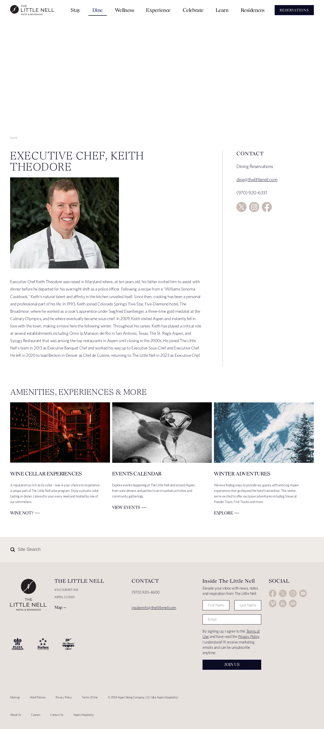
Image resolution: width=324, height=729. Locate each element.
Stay (75, 10)
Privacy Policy (248, 636)
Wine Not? (21, 512)
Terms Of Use (90, 697)
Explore (223, 512)
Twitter (241, 207)
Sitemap (15, 697)
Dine (97, 10)
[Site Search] (139, 549)
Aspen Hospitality (83, 715)
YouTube (303, 593)
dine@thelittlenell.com (256, 179)
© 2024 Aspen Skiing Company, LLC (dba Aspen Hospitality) (143, 697)
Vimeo (272, 603)
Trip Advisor (293, 603)
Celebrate (193, 10)
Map (58, 607)
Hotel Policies (38, 697)
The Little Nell (32, 10)
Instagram (254, 207)
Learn (222, 10)
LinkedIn (283, 603)
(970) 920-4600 (146, 592)
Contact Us (56, 715)
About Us (15, 715)
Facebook (267, 207)
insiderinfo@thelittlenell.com (154, 607)
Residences (253, 10)
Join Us (231, 664)
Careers (35, 715)
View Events (126, 507)
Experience (158, 10)
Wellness (124, 10)
